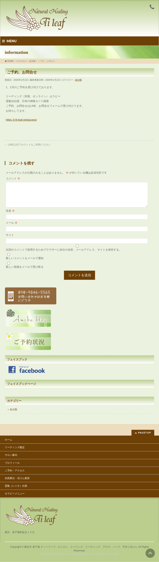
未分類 (78, 80)
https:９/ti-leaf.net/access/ (21, 119)
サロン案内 (11, 455)
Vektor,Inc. (99, 554)
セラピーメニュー (15, 493)
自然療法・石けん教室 (17, 478)
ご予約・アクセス (15, 470)
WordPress (60, 554)
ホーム (8, 439)
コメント (13, 178)
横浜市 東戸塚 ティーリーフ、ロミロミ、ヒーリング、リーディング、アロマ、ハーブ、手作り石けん (80, 547)
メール (11, 227)
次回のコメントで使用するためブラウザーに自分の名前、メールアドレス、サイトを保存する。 (64, 254)
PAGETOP (144, 432)
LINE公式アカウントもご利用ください (28, 144)
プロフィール (12, 463)
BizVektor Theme (79, 554)
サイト (10, 239)
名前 (10, 215)
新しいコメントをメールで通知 (24, 263)
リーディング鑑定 (15, 447)
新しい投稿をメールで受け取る (24, 271)
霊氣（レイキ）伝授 (16, 486)
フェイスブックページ (21, 388)
